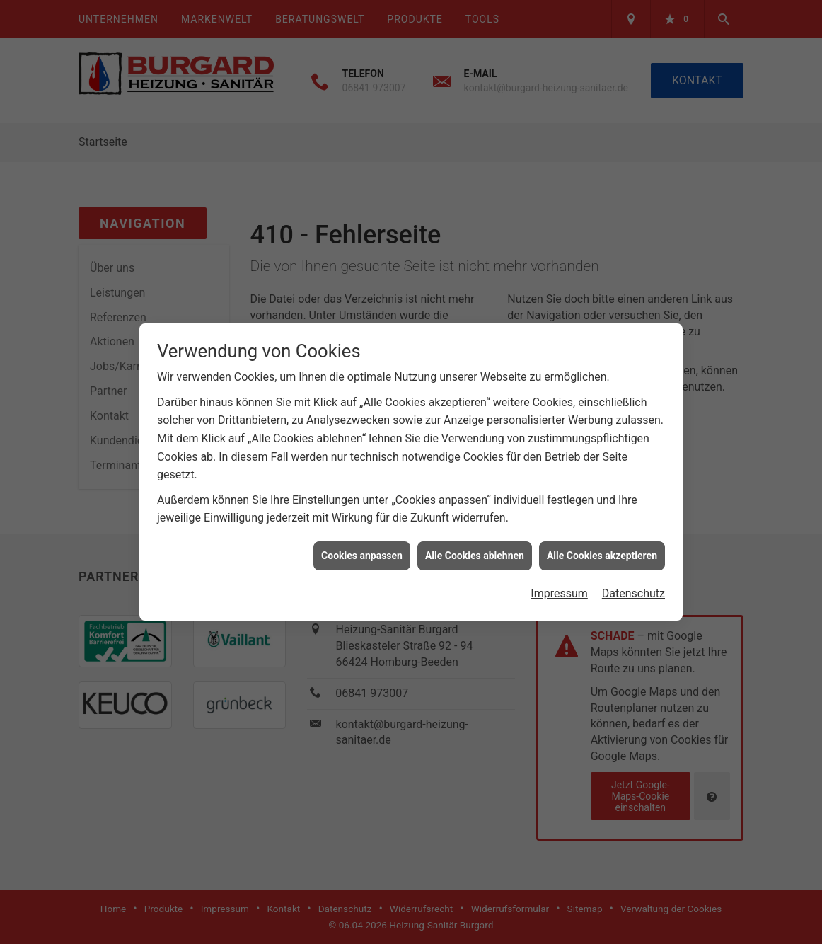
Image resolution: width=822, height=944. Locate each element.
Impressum (559, 588)
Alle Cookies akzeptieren (602, 550)
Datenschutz (633, 588)
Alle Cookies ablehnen (474, 550)
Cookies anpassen (362, 550)
